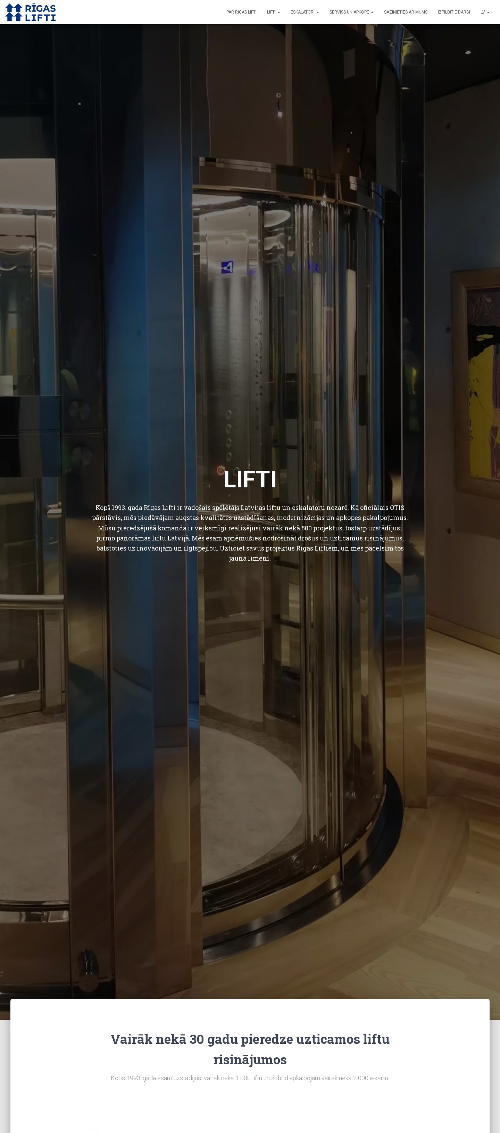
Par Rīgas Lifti (241, 12)
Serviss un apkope (352, 12)
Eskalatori (305, 12)
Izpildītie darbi (454, 12)
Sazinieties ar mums (405, 12)
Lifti (273, 12)
